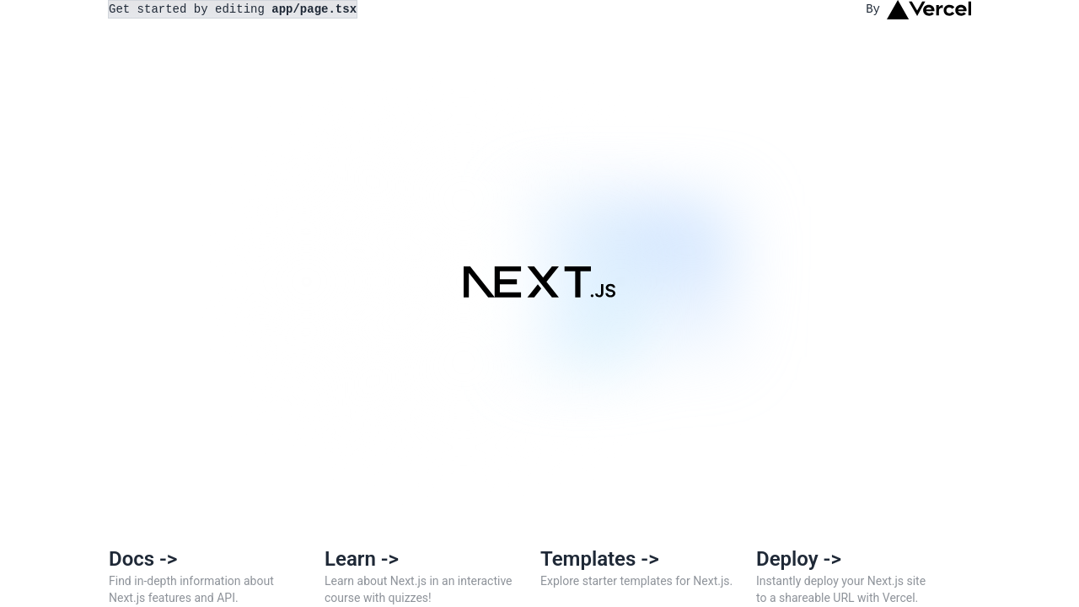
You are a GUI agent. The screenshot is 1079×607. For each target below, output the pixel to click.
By (918, 9)
